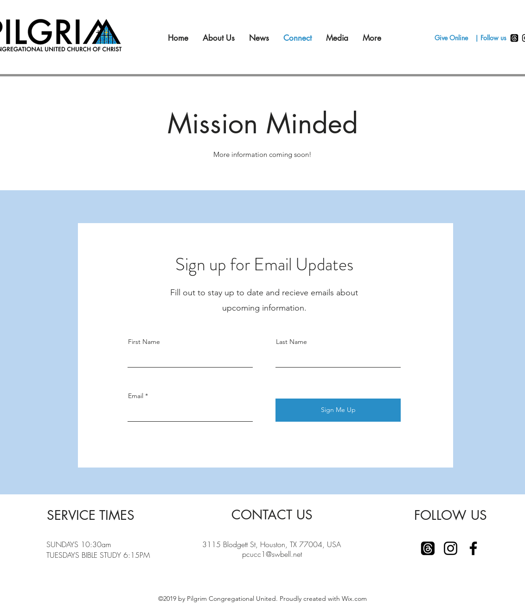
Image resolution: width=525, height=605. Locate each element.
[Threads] (514, 38)
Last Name (291, 341)
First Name (144, 341)
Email (135, 396)
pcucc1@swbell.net (272, 554)
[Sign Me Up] (338, 410)
